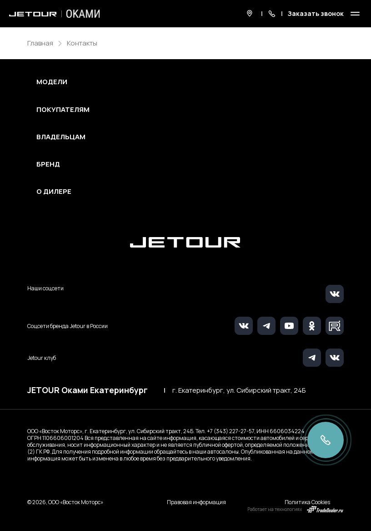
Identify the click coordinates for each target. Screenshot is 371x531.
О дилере (53, 191)
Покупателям (63, 109)
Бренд (48, 164)
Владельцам (60, 137)
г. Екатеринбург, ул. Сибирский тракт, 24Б (239, 390)
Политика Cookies (307, 502)
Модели (51, 81)
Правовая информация (196, 502)
